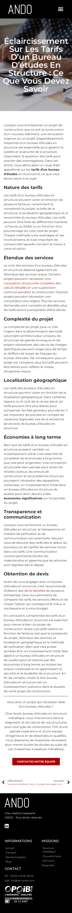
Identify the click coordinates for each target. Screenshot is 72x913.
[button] (60, 9)
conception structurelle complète (29, 283)
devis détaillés (34, 590)
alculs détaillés (16, 287)
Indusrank (28, 813)
